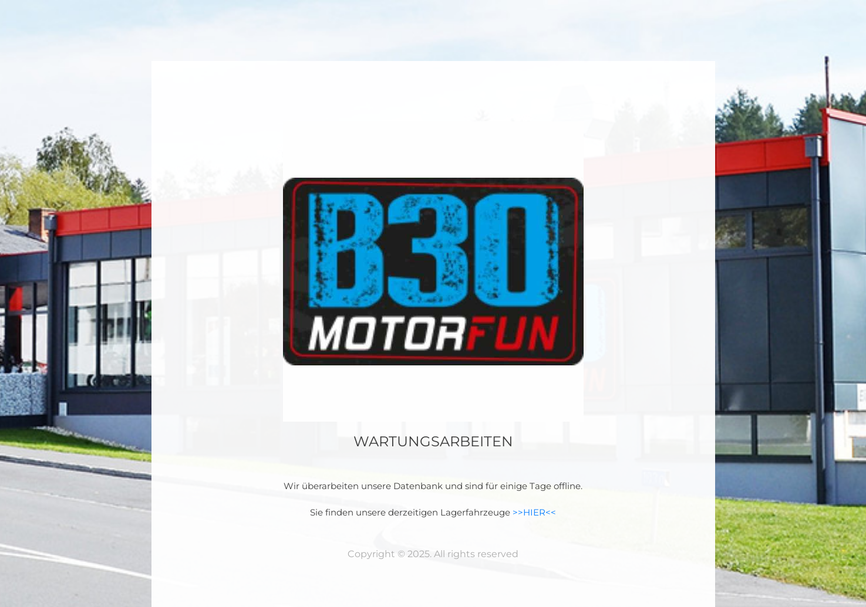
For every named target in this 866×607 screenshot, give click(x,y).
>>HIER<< (534, 512)
